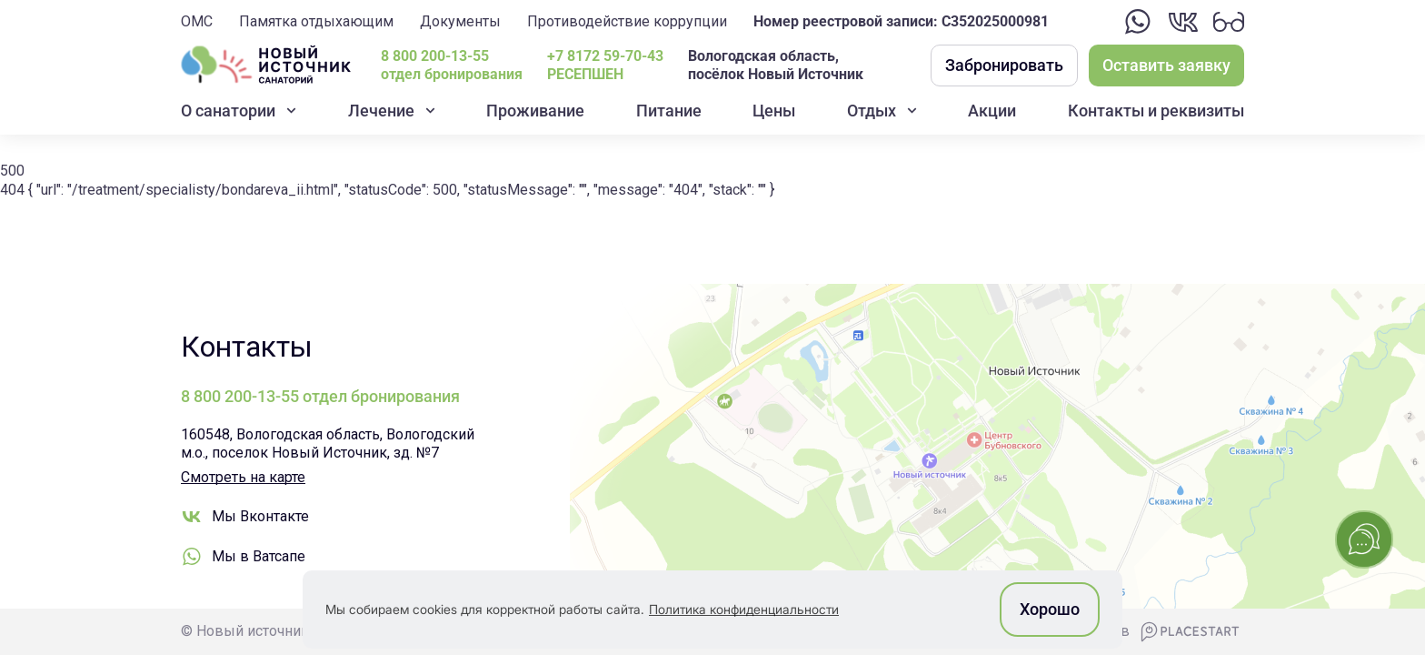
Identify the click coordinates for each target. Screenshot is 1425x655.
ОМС (197, 21)
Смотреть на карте (243, 477)
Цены (773, 110)
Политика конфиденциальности (744, 609)
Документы (460, 21)
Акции (992, 110)
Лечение (381, 110)
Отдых (871, 110)
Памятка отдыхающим (316, 21)
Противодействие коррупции (627, 21)
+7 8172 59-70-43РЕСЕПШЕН (605, 65)
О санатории (228, 110)
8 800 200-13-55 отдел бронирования (452, 65)
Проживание (535, 110)
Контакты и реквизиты (1156, 110)
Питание (669, 110)
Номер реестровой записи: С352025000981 (901, 21)
